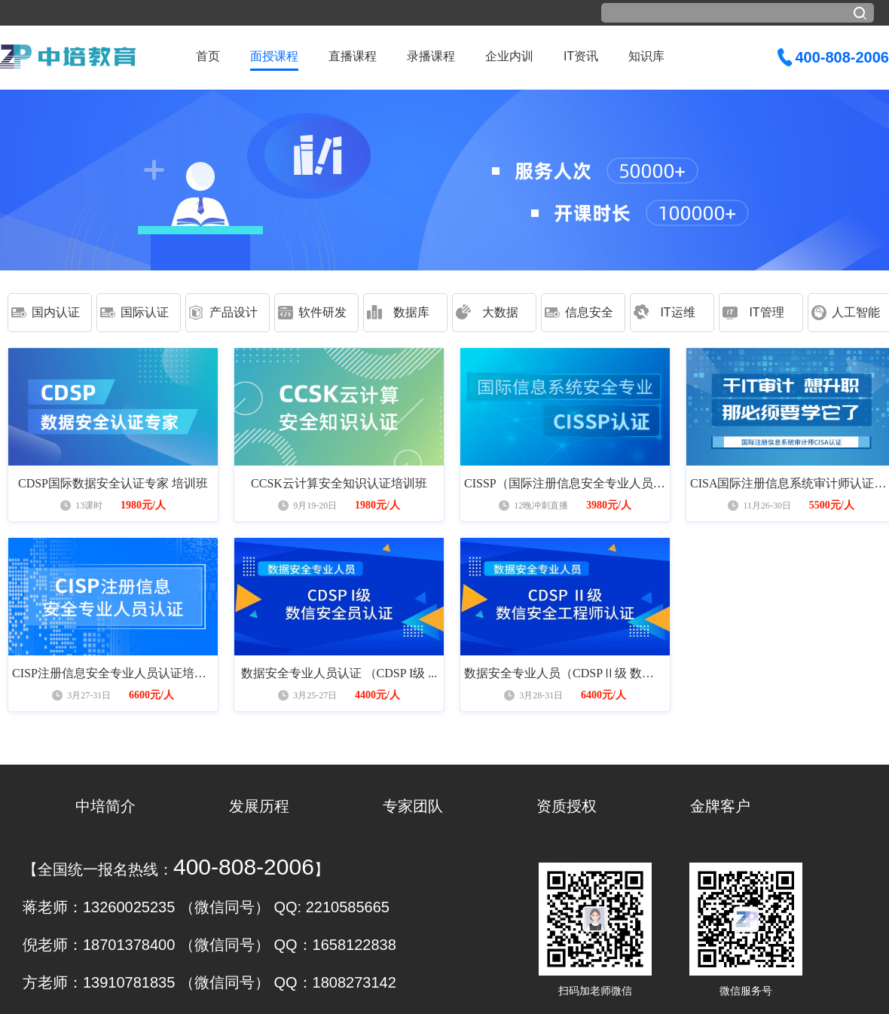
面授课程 (274, 56)
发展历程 (259, 806)
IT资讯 (581, 56)
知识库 (646, 56)
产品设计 (233, 312)
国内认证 (56, 312)
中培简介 (105, 806)
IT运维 (677, 312)
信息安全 (589, 312)
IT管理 (766, 312)
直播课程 (352, 56)
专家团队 (413, 806)
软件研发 (322, 312)
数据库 (411, 312)
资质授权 (566, 806)
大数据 (500, 312)
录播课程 (431, 56)
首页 (208, 56)
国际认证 (145, 312)
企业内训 (509, 56)
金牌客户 (720, 806)
